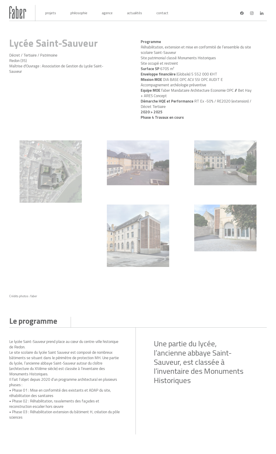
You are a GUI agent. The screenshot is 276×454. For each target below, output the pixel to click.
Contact (162, 13)
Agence (107, 13)
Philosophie (78, 13)
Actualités (134, 13)
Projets (50, 13)
